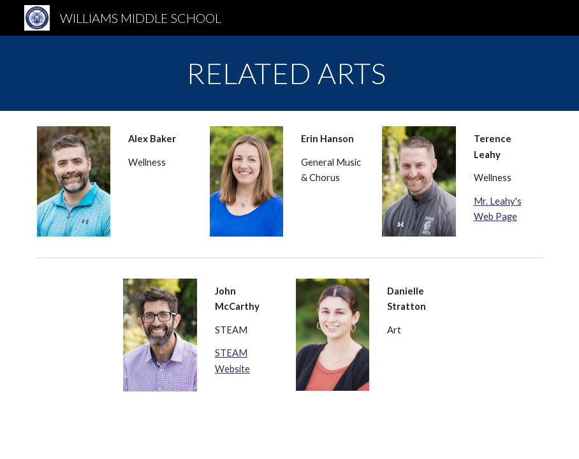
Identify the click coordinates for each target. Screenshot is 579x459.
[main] (289, 73)
